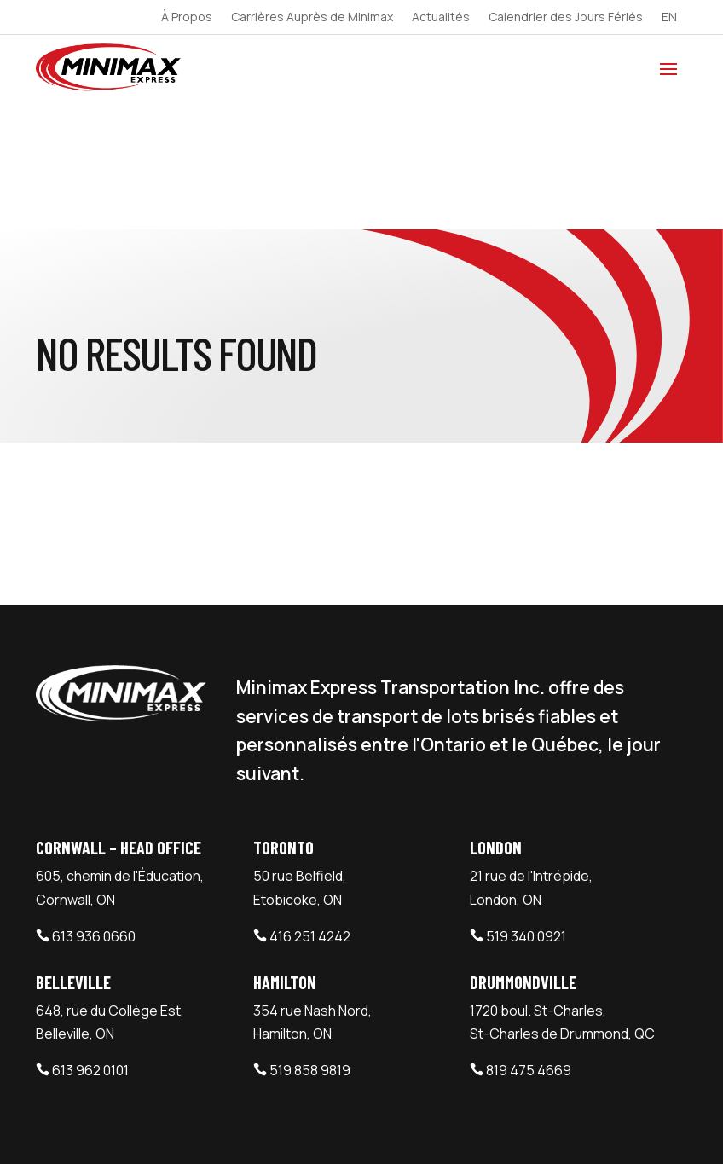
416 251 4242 (309, 806)
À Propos (186, 18)
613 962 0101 (90, 941)
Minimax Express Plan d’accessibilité (574, 1041)
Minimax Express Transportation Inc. (158, 1125)
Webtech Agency (341, 1125)
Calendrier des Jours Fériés (566, 18)
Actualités (441, 18)
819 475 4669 (528, 941)
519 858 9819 (309, 941)
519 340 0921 (526, 806)
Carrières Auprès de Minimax (312, 18)
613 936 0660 (94, 806)
